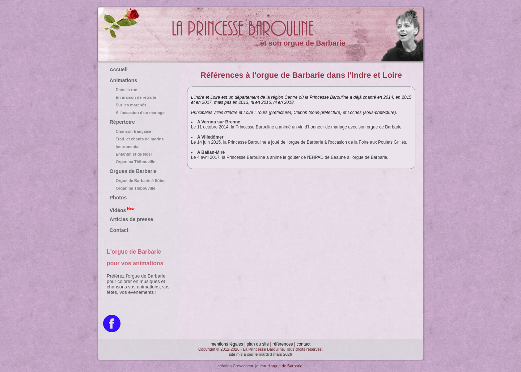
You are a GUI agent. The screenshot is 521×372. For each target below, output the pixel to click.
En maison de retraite (138, 97)
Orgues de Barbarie (133, 171)
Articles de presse (131, 219)
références (282, 344)
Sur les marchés (138, 105)
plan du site (258, 344)
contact (303, 344)
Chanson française (138, 131)
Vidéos (122, 209)
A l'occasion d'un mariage (138, 112)
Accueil (119, 69)
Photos (118, 197)
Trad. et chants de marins (138, 139)
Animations (123, 80)
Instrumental (138, 146)
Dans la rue (138, 89)
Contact (119, 230)
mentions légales (227, 344)
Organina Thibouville (138, 161)
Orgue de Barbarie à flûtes (138, 180)
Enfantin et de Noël (138, 154)
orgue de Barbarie (286, 366)
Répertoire (122, 122)
